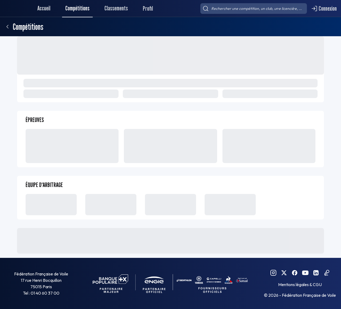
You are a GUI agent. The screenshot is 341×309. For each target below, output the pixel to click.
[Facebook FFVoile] (294, 273)
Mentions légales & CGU (300, 284)
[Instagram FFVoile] (273, 273)
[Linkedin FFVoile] (316, 273)
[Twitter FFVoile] (284, 273)
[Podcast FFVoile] (326, 273)
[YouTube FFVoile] (305, 273)
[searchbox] (253, 8)
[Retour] (7, 26)
